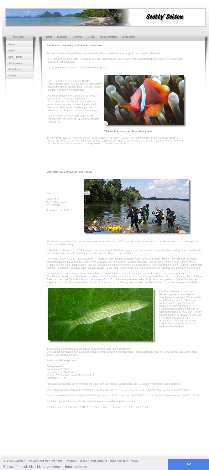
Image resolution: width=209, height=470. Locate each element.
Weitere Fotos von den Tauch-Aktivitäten (128, 131)
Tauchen (61, 37)
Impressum (128, 37)
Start (48, 37)
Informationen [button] (76, 467)
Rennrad (76, 37)
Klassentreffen (107, 37)
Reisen (90, 37)
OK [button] (188, 464)
